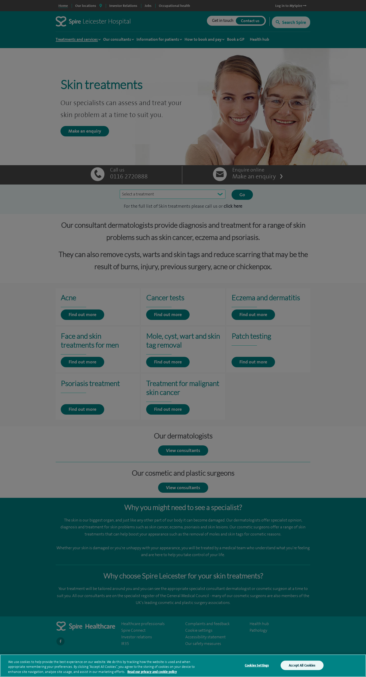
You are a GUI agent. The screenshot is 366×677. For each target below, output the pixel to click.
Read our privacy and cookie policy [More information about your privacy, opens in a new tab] (152, 673)
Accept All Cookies (302, 666)
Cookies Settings (257, 666)
